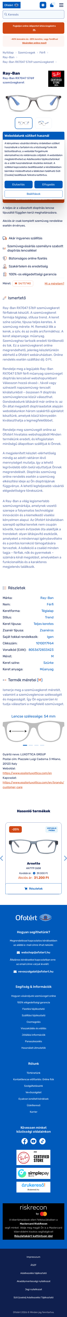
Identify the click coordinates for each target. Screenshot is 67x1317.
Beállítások (33, 194)
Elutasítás (18, 184)
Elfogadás (48, 184)
